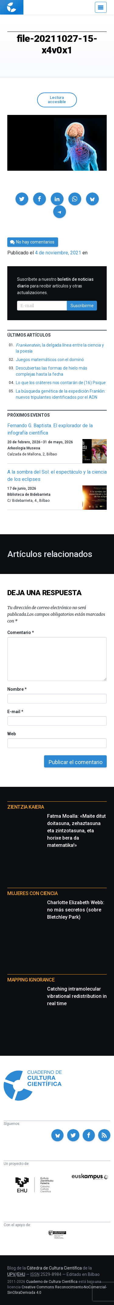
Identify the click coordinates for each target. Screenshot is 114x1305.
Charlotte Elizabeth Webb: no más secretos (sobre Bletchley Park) (75, 910)
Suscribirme (82, 305)
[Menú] (101, 7)
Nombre (16, 689)
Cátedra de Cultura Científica (54, 1268)
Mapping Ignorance (30, 980)
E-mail (15, 711)
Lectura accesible (57, 99)
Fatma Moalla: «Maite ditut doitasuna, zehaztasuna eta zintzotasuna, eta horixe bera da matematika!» (76, 830)
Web (11, 733)
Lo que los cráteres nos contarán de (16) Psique (61, 382)
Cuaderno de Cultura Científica (52, 1282)
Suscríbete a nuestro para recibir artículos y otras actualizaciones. (55, 286)
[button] (22, 199)
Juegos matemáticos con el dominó (50, 359)
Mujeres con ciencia (32, 893)
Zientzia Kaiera (25, 807)
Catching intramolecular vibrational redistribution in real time (77, 996)
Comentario (20, 632)
